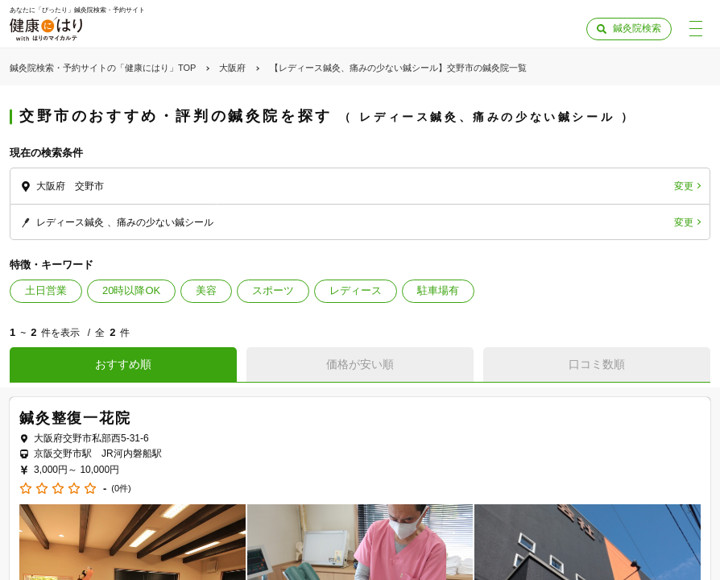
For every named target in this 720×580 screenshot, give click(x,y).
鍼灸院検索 (637, 28)
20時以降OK (131, 290)
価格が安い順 (360, 364)
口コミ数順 (597, 364)
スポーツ (273, 290)
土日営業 (46, 290)
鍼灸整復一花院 (75, 418)
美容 (206, 290)
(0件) (120, 488)
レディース (355, 290)
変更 (683, 186)
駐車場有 (438, 290)
